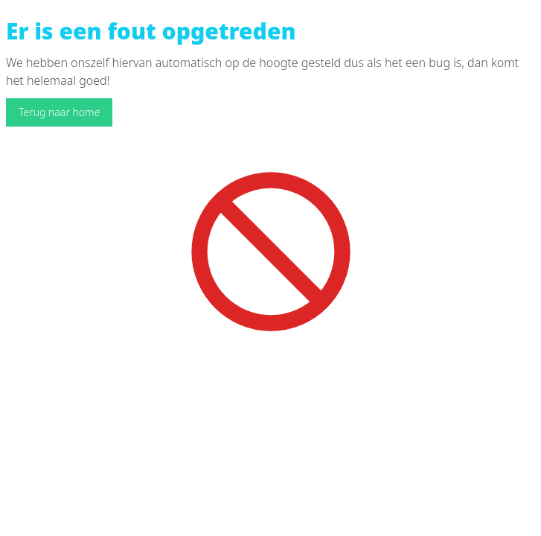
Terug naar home (59, 112)
